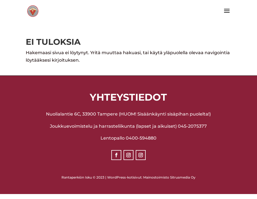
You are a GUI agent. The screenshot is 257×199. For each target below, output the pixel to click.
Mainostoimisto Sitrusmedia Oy (169, 177)
